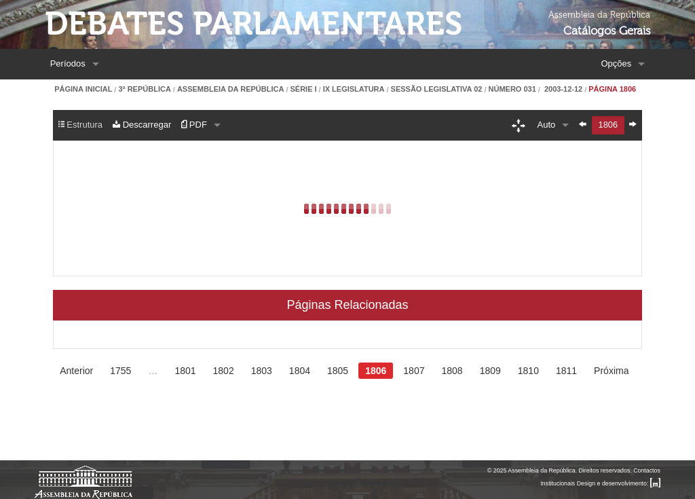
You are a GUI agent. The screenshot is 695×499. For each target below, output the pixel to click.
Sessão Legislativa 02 (437, 89)
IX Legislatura (354, 89)
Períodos (68, 63)
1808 (451, 370)
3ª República (144, 89)
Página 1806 (612, 89)
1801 (184, 370)
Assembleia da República (230, 89)
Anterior (76, 370)
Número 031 (512, 89)
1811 (566, 370)
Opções (616, 63)
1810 (528, 370)
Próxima (611, 370)
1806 (375, 370)
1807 (413, 370)
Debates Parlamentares (253, 24)
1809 (490, 370)
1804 (299, 370)
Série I (303, 89)
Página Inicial (83, 89)
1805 (337, 370)
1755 (120, 370)
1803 (261, 370)
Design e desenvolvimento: (618, 483)
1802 (223, 370)
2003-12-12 (562, 89)
